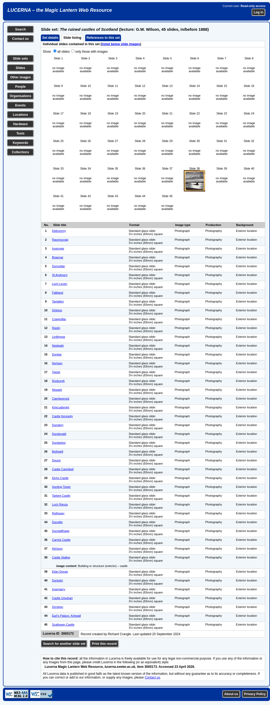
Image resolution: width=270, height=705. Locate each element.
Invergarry (58, 589)
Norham (57, 363)
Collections (20, 152)
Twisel (56, 372)
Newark (57, 389)
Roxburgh (58, 380)
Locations (20, 115)
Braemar (57, 257)
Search (20, 29)
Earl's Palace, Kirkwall (66, 615)
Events (20, 105)
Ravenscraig (60, 239)
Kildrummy (59, 230)
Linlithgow (58, 336)
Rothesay (58, 513)
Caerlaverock (60, 398)
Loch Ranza (60, 504)
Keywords (20, 143)
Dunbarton (59, 442)
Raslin (56, 327)
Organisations (20, 96)
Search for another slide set (64, 644)
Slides (20, 68)
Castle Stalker (61, 557)
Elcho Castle (60, 478)
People (20, 87)
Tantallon (58, 301)
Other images (20, 77)
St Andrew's (60, 275)
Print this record (104, 644)
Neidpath (58, 345)
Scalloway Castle (63, 624)
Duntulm (57, 580)
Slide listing (72, 38)
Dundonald (59, 433)
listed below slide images (120, 44)
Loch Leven (59, 283)
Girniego (57, 606)
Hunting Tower (61, 486)
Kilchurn (57, 548)
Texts (20, 133)
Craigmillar (59, 319)
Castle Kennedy (62, 416)
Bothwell (57, 451)
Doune (56, 460)
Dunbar (57, 354)
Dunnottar (58, 266)
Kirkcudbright (60, 407)
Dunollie (57, 522)
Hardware (20, 124)
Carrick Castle (61, 539)
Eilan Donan (60, 571)
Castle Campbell (63, 469)
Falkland (57, 292)
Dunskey (58, 425)
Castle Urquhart (62, 598)
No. (46, 225)
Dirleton (57, 310)
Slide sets (20, 58)
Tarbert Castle (61, 495)
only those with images (91, 51)
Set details (50, 38)
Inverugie (58, 248)
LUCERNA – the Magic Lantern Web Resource (59, 10)
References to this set (103, 38)
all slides (63, 51)
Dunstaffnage (60, 530)
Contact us (20, 39)
